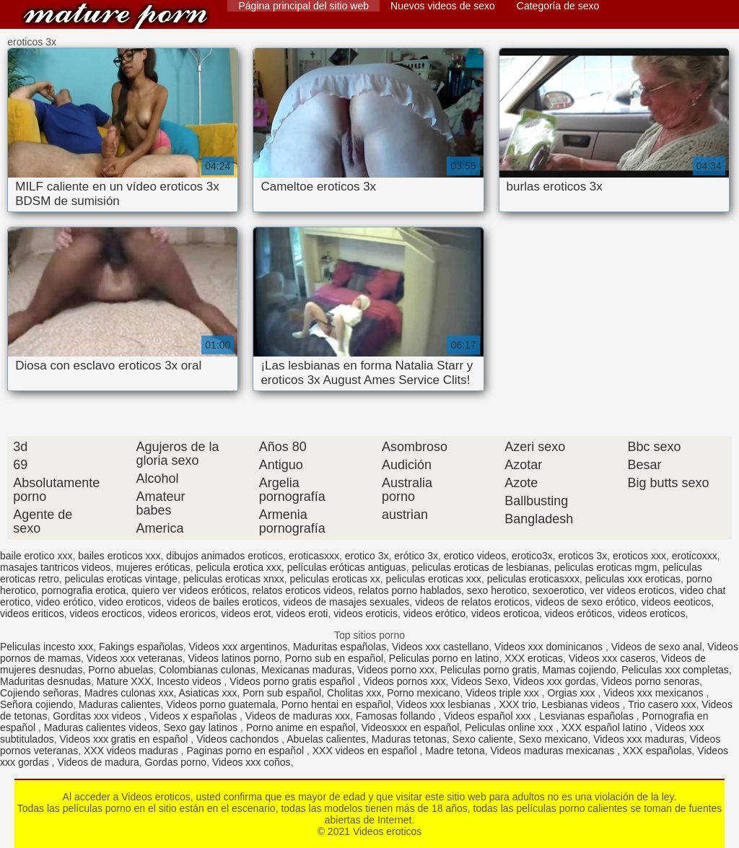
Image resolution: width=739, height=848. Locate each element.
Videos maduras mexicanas (553, 750)
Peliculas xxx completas (675, 670)
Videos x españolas (194, 716)
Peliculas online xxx (510, 727)
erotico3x (532, 555)
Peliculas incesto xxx (46, 646)
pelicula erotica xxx (238, 567)
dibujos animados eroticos (224, 555)
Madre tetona (455, 750)
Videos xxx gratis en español (125, 739)
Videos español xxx (488, 716)
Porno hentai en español (336, 704)
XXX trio (517, 704)
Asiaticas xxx (207, 693)
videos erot (246, 613)
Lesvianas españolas (588, 716)
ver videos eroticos (632, 590)
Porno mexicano (423, 693)
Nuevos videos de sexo (442, 6)
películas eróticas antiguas (346, 567)
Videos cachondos (238, 739)
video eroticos (130, 602)
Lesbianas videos (582, 704)
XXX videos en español (366, 750)
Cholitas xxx (354, 693)
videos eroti (302, 613)
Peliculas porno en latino (444, 658)
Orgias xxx (573, 693)
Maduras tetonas (409, 739)
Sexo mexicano (553, 739)
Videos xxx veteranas (135, 658)
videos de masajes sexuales (346, 602)
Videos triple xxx (503, 693)
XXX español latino (605, 727)
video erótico (64, 602)
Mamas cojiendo (579, 670)
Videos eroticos (115, 16)
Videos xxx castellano (440, 646)
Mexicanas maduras (306, 670)
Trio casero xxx (662, 704)
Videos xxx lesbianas (444, 704)
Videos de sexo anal (656, 646)
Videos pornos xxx (404, 681)
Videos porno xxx (395, 670)
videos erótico (434, 613)
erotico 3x (367, 555)
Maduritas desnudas (45, 681)
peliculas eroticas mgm (605, 567)
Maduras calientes (120, 704)
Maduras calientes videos (101, 727)
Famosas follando (397, 716)
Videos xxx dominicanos (549, 646)
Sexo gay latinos (201, 727)
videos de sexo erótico (585, 602)
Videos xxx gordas (554, 681)
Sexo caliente (482, 739)
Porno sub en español (334, 658)
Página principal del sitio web (303, 6)
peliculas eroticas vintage (120, 579)
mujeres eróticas (153, 567)
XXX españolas (657, 750)
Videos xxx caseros (612, 658)
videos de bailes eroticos (222, 602)
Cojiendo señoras (39, 693)
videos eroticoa (505, 613)
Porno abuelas (120, 670)
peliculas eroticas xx (335, 579)
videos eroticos (651, 613)
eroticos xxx (639, 555)
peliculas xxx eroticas (633, 579)
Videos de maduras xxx (297, 716)
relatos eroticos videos (302, 590)
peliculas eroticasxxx (533, 579)
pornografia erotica (84, 590)
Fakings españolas (141, 646)
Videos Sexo (479, 681)
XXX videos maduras (132, 750)
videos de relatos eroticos (472, 602)
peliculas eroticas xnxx (233, 579)
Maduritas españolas (339, 646)
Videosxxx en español (410, 727)
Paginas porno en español (246, 750)
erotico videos (475, 555)
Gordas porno (176, 762)
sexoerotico (559, 590)
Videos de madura (98, 762)
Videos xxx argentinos (237, 646)
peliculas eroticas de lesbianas (479, 567)
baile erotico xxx (36, 555)
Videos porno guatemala (221, 704)
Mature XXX (124, 681)
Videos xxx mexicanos (654, 693)
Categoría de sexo (558, 6)
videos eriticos (32, 613)
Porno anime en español (301, 727)
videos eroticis (365, 613)
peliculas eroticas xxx (433, 579)
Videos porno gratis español (293, 681)
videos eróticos (578, 613)
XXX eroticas (533, 658)
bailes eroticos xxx (119, 555)
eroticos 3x (583, 555)
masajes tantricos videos (55, 567)
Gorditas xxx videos (98, 716)
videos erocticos (105, 613)
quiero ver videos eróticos (189, 590)
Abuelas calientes (326, 739)
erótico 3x (416, 555)
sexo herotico (497, 590)
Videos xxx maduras (638, 739)
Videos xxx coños (251, 762)
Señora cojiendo (36, 704)
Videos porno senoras (650, 681)
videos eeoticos (677, 602)
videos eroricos (182, 613)
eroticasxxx (314, 555)
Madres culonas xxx (129, 693)
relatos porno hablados (410, 590)
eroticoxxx (694, 555)
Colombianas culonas (207, 670)
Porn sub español (281, 693)
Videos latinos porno (233, 658)
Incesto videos (190, 681)
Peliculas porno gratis (488, 670)
